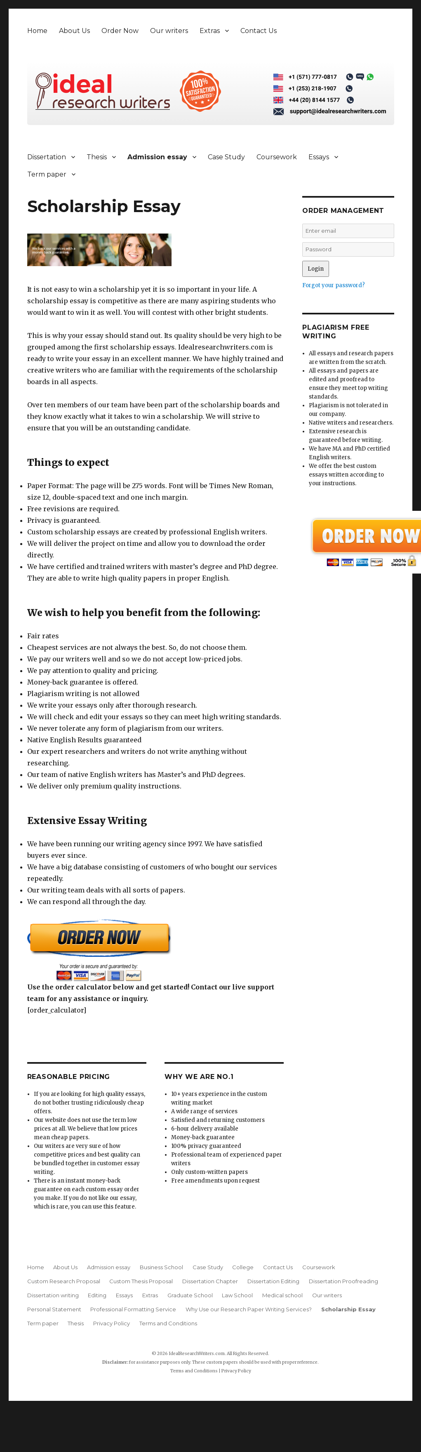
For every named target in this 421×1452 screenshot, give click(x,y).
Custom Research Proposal (63, 1281)
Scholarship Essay (348, 1309)
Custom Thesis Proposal (141, 1281)
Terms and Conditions (168, 1323)
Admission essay (157, 157)
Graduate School (190, 1295)
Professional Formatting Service (133, 1309)
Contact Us (258, 31)
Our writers (169, 31)
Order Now (120, 31)
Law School (237, 1295)
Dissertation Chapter (210, 1281)
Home (37, 31)
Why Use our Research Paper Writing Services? (249, 1309)
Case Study (226, 157)
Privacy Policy (111, 1323)
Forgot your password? (333, 285)
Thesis (97, 157)
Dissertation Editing (273, 1281)
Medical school (282, 1295)
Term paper (46, 174)
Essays (318, 157)
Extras (210, 31)
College (243, 1267)
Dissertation (46, 157)
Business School (161, 1267)
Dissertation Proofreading (343, 1281)
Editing (97, 1295)
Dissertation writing (53, 1295)
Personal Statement (54, 1309)
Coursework (276, 157)
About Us (74, 31)
